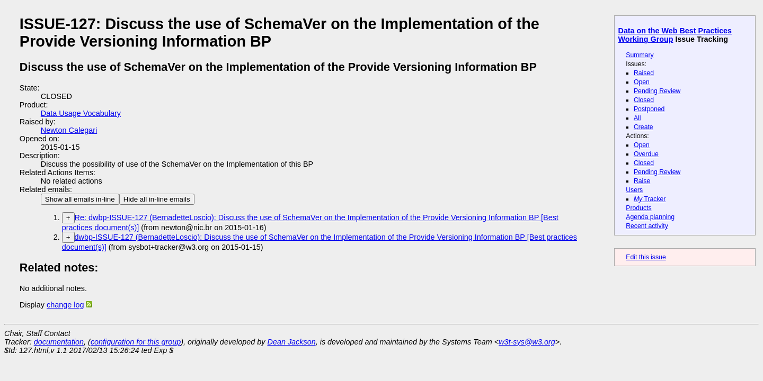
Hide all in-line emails (156, 199)
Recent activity (647, 226)
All (637, 118)
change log (65, 305)
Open (642, 82)
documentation (59, 342)
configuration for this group (136, 342)
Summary (639, 55)
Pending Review (657, 91)
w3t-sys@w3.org (527, 342)
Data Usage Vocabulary (81, 113)
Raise (642, 181)
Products (638, 208)
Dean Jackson (292, 342)
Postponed (649, 109)
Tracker (650, 199)
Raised (644, 73)
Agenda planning (650, 217)
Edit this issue (646, 257)
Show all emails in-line (80, 199)
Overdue (646, 154)
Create (643, 127)
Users (634, 190)
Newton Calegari (69, 130)
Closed (644, 100)
